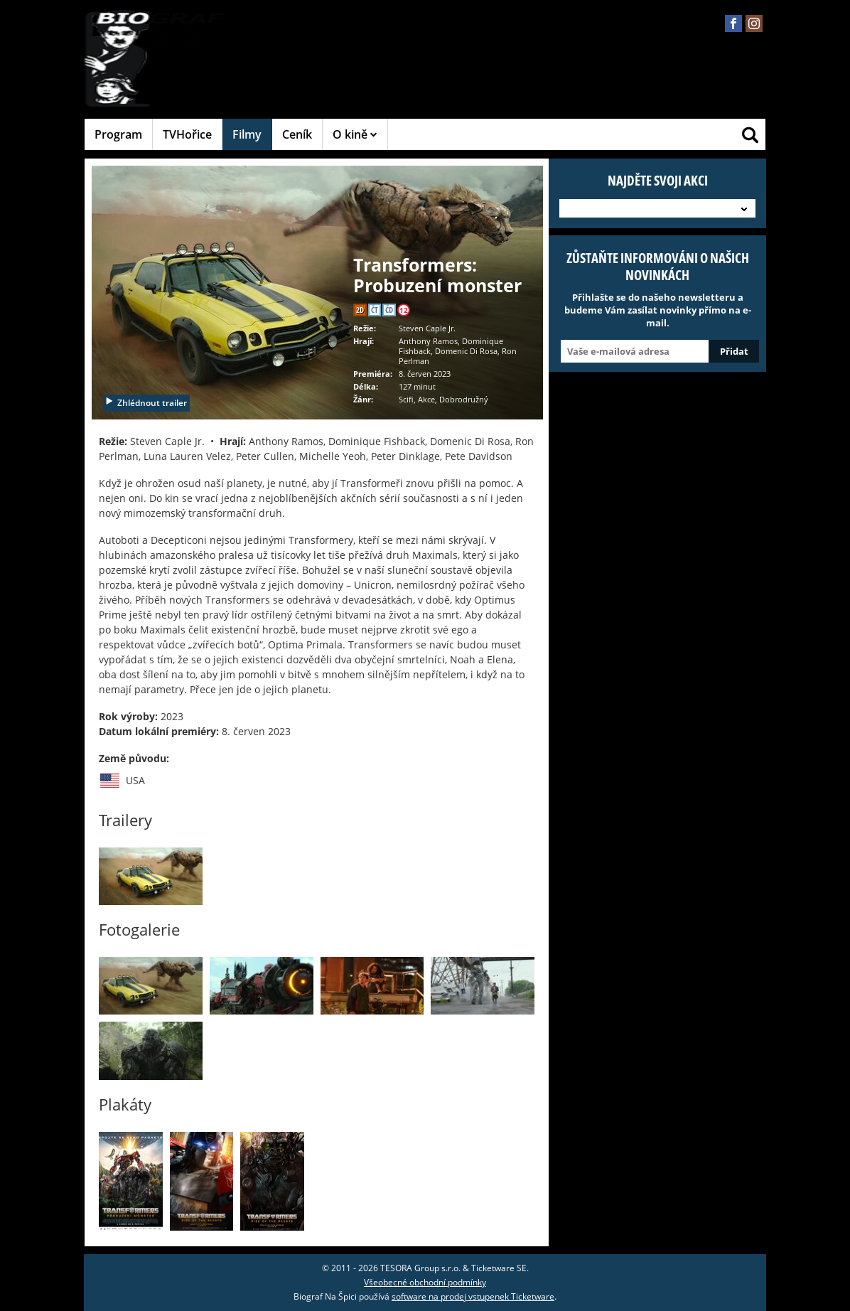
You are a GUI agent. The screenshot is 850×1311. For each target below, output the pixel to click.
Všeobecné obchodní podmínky (425, 1282)
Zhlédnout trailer (145, 403)
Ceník (297, 134)
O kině (355, 134)
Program (118, 134)
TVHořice (187, 134)
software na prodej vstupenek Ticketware (473, 1296)
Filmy (247, 134)
